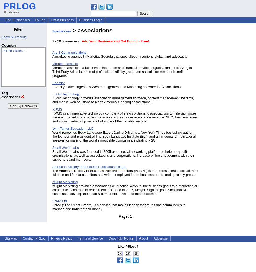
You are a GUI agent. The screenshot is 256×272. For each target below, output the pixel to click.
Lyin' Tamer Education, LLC (73, 128)
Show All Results (14, 37)
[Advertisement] (229, 105)
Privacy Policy (61, 238)
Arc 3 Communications (69, 53)
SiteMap (11, 238)
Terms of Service (90, 238)
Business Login (90, 20)
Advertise (161, 238)
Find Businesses (17, 20)
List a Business (62, 20)
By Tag (40, 20)
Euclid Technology (66, 94)
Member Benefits (65, 64)
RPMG (57, 109)
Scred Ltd (59, 201)
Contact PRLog (34, 238)
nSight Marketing (65, 182)
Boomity (58, 83)
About (143, 238)
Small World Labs (65, 148)
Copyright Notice (121, 238)
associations (12, 97)
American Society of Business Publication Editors (89, 167)
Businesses (61, 31)
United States (12, 51)
